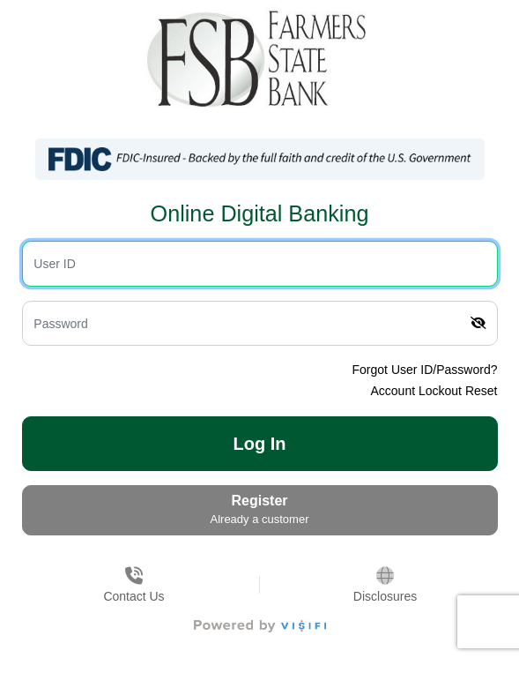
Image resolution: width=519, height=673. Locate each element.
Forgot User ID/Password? (425, 370)
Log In (260, 443)
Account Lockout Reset (434, 391)
